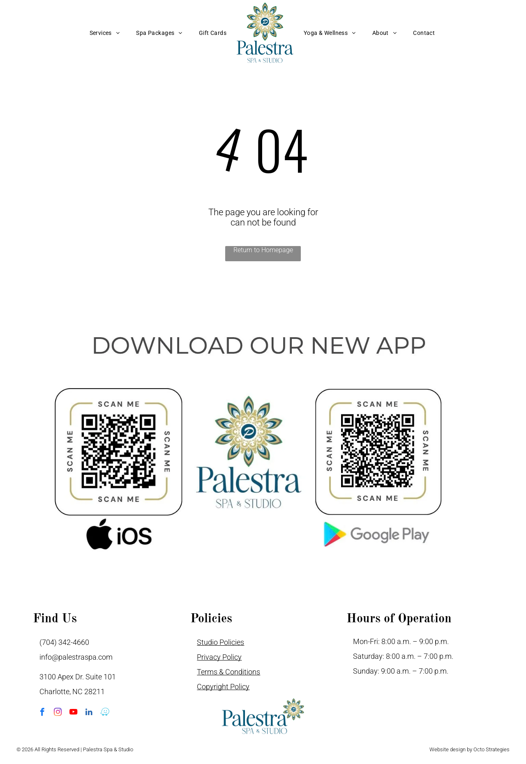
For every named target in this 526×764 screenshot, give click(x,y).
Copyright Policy (223, 686)
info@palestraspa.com (76, 657)
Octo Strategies (491, 749)
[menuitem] (104, 33)
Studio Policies (220, 642)
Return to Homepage (263, 250)
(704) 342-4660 (64, 642)
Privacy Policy (219, 657)
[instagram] (58, 713)
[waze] (105, 713)
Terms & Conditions (228, 671)
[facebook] (42, 713)
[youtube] (73, 713)
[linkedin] (89, 713)
